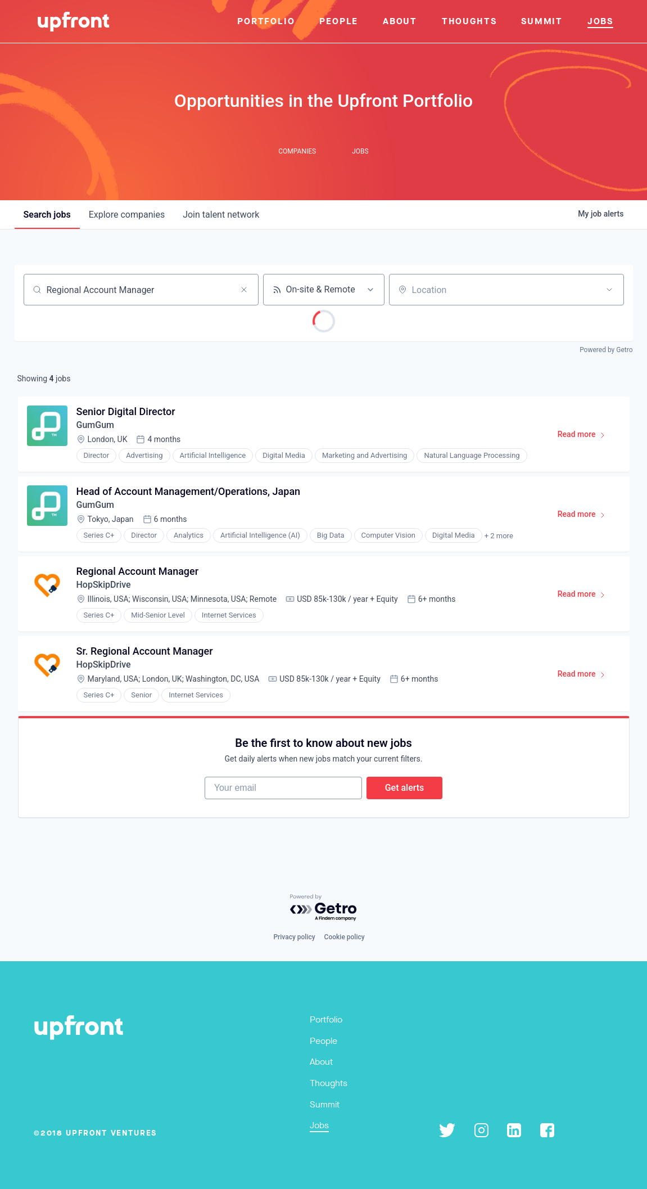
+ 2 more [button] (499, 536)
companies (127, 214)
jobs (47, 214)
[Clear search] (244, 289)
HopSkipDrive (103, 584)
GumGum (95, 425)
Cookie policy (344, 937)
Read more (586, 436)
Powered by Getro (606, 350)
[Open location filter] (609, 289)
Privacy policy (294, 937)
